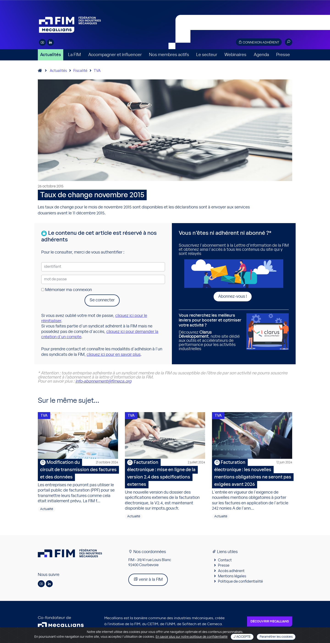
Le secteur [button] (206, 55)
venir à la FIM (148, 580)
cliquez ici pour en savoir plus (113, 355)
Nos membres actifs (169, 55)
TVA (97, 71)
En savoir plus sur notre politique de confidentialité (192, 636)
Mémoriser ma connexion (66, 290)
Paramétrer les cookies (276, 636)
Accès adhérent (231, 572)
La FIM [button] (74, 55)
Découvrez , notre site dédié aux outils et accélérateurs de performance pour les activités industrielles (211, 332)
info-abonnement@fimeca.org (103, 381)
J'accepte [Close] (242, 636)
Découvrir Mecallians (269, 622)
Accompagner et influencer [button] (115, 55)
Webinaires (235, 55)
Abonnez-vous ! (232, 296)
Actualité (46, 510)
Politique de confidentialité (240, 583)
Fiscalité (80, 71)
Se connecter (102, 300)
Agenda (261, 55)
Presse (283, 55)
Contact (225, 561)
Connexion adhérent (258, 42)
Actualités (50, 55)
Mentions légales (232, 577)
